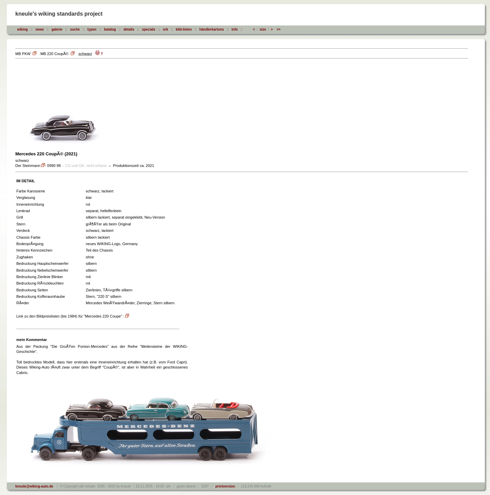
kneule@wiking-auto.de (34, 486)
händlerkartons (211, 29)
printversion (224, 486)
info (234, 29)
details (129, 29)
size (263, 29)
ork (165, 29)
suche (75, 29)
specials (148, 29)
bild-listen (184, 29)
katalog (110, 29)
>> (279, 29)
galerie (56, 29)
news (39, 29)
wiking (22, 29)
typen (92, 29)
